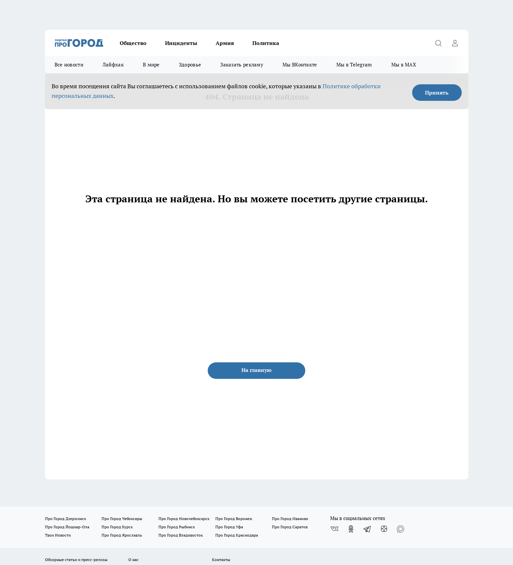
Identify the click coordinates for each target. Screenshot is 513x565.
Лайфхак (113, 64)
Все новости (69, 64)
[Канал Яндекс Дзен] (384, 529)
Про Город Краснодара (236, 535)
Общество (133, 43)
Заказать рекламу (241, 64)
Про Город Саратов (290, 526)
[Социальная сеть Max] (400, 529)
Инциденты (181, 43)
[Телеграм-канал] (367, 529)
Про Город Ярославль (122, 535)
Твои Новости (58, 535)
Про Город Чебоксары (122, 518)
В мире (151, 64)
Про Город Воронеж (233, 518)
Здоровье (190, 64)
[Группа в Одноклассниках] (351, 529)
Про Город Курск (117, 526)
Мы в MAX (403, 64)
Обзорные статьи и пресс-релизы (76, 559)
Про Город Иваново (290, 518)
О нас (133, 559)
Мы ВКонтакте (299, 64)
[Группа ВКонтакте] (334, 529)
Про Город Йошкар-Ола (67, 526)
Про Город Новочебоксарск (183, 518)
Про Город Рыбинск (176, 526)
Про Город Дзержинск (65, 518)
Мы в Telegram (354, 64)
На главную (256, 370)
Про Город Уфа (229, 526)
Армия (225, 43)
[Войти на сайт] (455, 43)
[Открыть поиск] (438, 43)
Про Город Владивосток (180, 535)
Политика (265, 43)
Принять (437, 92)
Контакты (221, 559)
